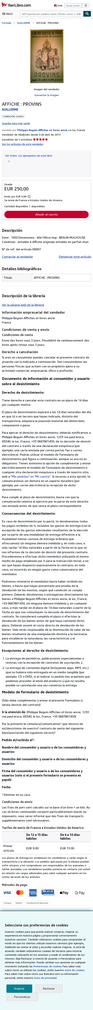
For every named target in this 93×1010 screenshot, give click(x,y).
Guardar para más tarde (16, 122)
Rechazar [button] (48, 988)
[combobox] (51, 14)
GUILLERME (24, 22)
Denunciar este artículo (75, 256)
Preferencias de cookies (34, 966)
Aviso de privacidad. (16, 977)
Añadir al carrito (46, 214)
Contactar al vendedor (17, 256)
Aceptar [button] (19, 988)
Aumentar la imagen (46, 94)
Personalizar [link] (22, 996)
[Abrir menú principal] (8, 14)
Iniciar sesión (73, 5)
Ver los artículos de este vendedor (22, 143)
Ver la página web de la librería (22, 304)
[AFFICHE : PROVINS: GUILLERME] (46, 56)
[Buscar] (87, 14)
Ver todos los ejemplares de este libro (27, 155)
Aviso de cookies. (55, 970)
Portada (6, 22)
